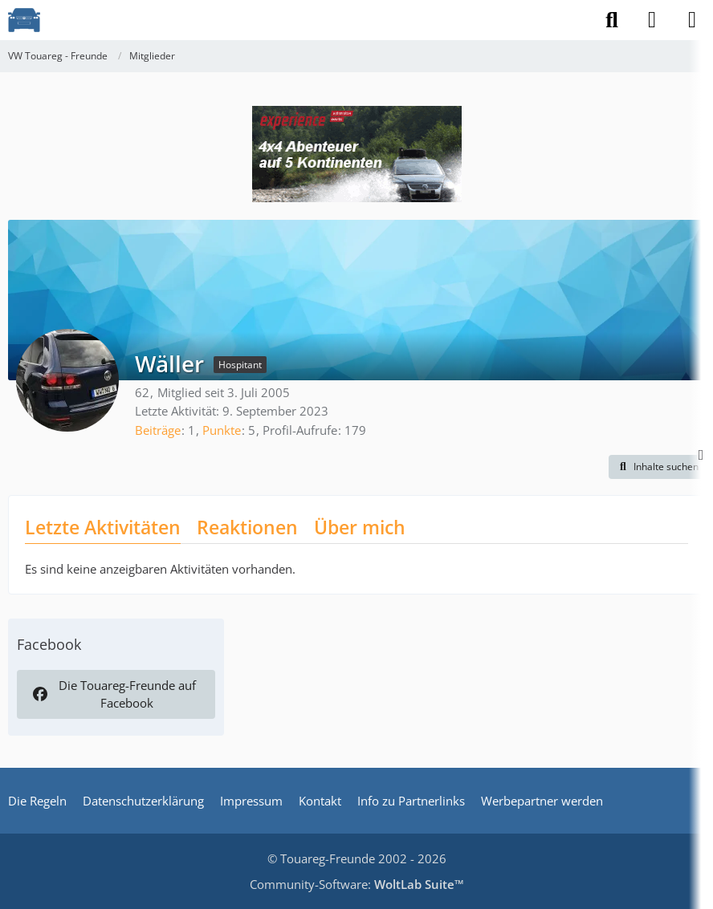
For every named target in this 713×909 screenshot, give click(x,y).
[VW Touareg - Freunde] (24, 20)
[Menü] (692, 20)
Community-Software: (357, 884)
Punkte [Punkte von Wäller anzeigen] (221, 430)
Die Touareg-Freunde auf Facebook (113, 694)
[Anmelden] (652, 20)
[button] (657, 467)
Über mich (359, 527)
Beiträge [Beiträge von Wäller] (158, 430)
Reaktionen (247, 527)
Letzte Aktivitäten (103, 527)
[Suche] (612, 20)
